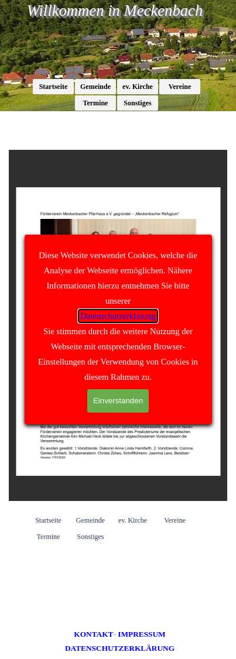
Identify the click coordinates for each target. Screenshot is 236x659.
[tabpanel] (120, 641)
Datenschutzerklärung (118, 316)
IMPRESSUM (141, 634)
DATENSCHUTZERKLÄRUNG (120, 648)
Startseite (53, 87)
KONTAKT (93, 634)
